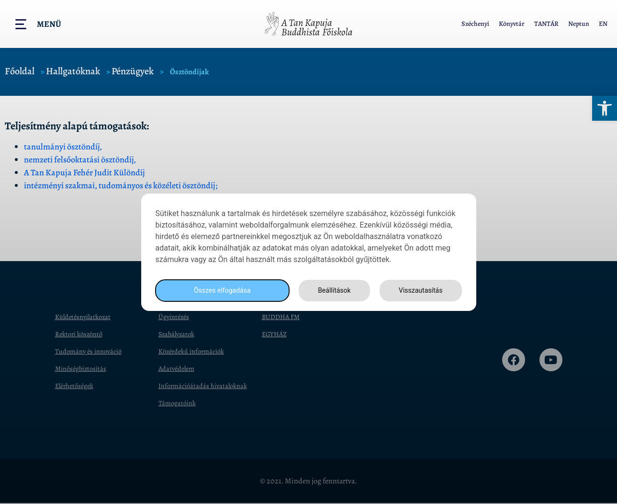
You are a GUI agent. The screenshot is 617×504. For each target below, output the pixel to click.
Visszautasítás (419, 290)
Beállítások (331, 290)
